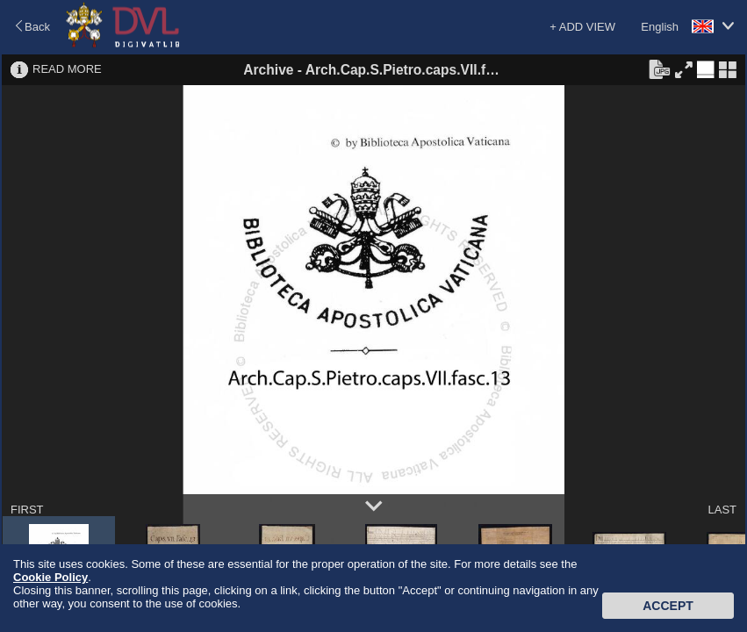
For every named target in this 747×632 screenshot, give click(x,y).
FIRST (27, 509)
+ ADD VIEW (582, 26)
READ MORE (67, 68)
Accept (668, 606)
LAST (721, 509)
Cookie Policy (50, 577)
